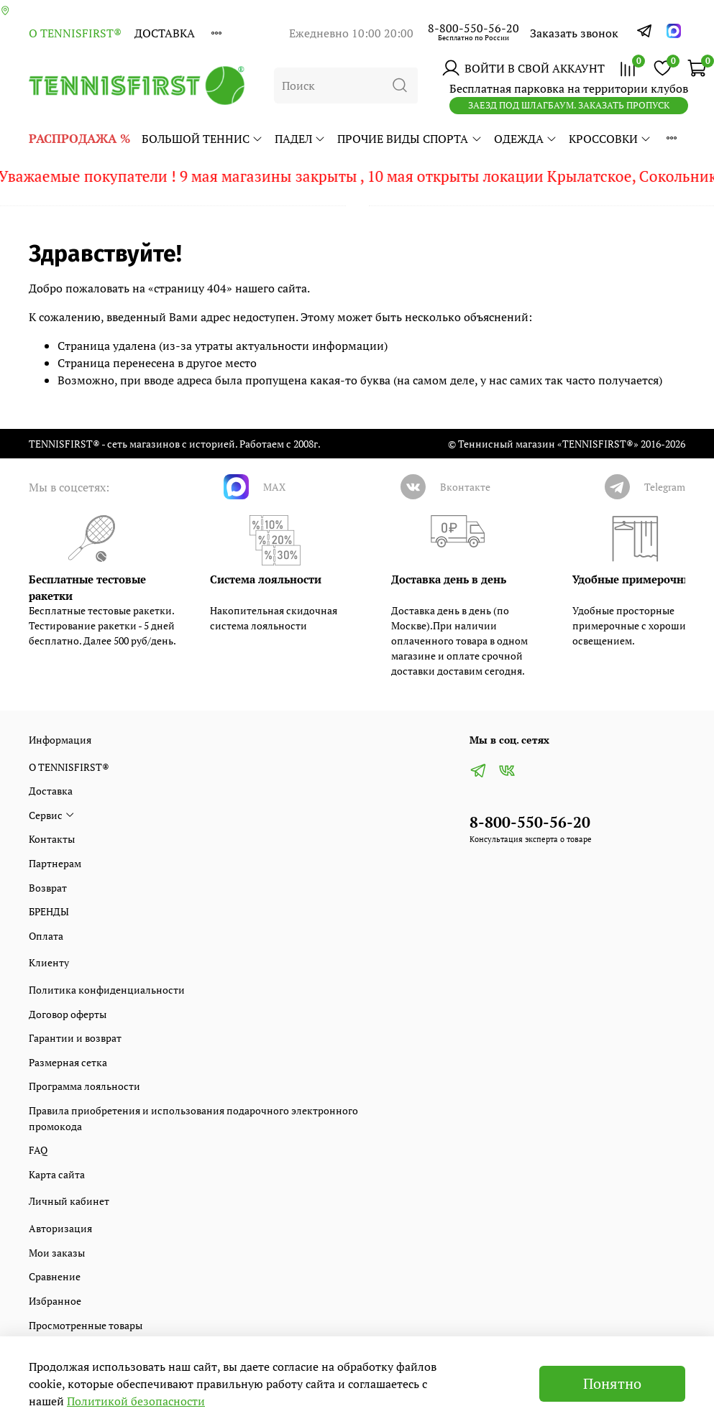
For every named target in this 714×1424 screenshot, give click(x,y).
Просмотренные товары (85, 1325)
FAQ (38, 1150)
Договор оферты (67, 1014)
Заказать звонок (574, 33)
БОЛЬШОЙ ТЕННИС (202, 139)
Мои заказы (57, 1252)
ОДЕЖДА (525, 139)
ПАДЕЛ (300, 139)
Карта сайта (57, 1174)
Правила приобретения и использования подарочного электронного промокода (193, 1118)
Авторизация (60, 1228)
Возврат (48, 887)
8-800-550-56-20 (473, 28)
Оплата (46, 936)
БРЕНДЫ (49, 911)
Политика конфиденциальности (107, 990)
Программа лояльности (84, 1086)
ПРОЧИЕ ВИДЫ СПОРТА (409, 139)
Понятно (612, 1383)
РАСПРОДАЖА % (79, 138)
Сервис (52, 815)
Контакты (52, 839)
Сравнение (55, 1276)
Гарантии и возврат (75, 1038)
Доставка (164, 33)
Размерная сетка (68, 1062)
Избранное (55, 1301)
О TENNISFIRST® (75, 33)
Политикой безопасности (136, 1401)
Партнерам (55, 863)
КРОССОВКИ (610, 139)
